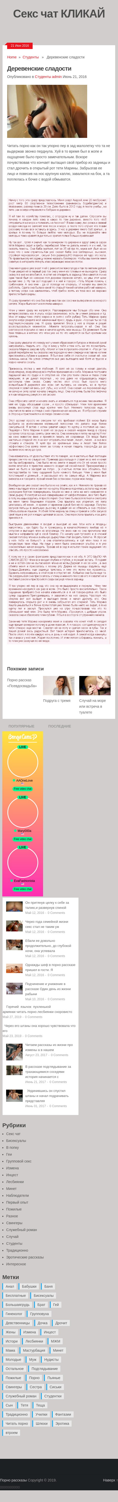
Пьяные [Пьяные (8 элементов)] (53, 1378)
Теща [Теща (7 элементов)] (40, 1405)
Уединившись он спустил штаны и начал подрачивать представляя (47, 1096)
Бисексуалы (16, 1141)
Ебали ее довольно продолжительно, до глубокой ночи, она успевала (48, 946)
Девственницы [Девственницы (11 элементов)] (18, 1323)
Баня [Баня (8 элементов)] (48, 1286)
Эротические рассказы (25, 1257)
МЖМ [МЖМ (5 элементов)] (55, 1341)
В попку (12, 1147)
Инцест (12, 1175)
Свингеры (14, 1223)
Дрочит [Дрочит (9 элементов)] (61, 1323)
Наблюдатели (17, 1195)
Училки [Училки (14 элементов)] (41, 1414)
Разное (12, 1216)
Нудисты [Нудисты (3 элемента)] (51, 1360)
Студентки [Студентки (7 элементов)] (52, 1396)
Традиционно (17, 1250)
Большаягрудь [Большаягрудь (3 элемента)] (17, 1305)
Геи (9, 1154)
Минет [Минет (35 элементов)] (58, 1350)
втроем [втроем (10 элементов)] (12, 1433)
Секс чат (13, 1134)
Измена (12, 1168)
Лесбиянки (15, 1182)
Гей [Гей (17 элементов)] (56, 1305)
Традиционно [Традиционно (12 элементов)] (17, 1414)
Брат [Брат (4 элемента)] (41, 1305)
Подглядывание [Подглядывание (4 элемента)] (45, 1369)
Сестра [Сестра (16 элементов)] (36, 1387)
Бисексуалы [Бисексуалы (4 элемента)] (44, 1296)
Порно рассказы (13, 1480)
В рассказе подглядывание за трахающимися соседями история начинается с (48, 1072)
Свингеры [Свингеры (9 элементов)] (14, 1387)
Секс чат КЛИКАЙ (59, 13)
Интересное (16, 1264)
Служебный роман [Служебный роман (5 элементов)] (21, 1396)
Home (12, 57)
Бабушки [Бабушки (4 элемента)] (29, 1286)
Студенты (31, 57)
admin (57, 77)
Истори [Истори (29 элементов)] (12, 1341)
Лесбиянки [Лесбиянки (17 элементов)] (34, 1341)
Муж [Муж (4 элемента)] (32, 1360)
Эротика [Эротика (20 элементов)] (62, 1424)
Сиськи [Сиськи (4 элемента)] (55, 1387)
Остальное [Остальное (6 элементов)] (15, 1369)
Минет (11, 1189)
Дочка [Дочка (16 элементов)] (43, 1323)
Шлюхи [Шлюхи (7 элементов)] (41, 1424)
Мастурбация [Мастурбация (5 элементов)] (34, 1350)
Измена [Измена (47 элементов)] (29, 1332)
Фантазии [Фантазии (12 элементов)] (63, 1414)
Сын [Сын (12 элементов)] (9, 1405)
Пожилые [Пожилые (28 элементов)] (13, 1378)
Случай (12, 1237)
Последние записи (59, 727)
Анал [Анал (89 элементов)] (10, 1286)
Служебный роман (21, 1230)
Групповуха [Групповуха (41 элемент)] (39, 1314)
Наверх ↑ (110, 1480)
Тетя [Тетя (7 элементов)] (24, 1405)
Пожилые (14, 1209)
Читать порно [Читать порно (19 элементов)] (17, 1424)
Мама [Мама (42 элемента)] (10, 1350)
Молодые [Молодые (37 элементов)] (13, 1360)
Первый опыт (17, 1202)
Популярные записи (21, 727)
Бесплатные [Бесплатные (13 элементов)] (16, 1296)
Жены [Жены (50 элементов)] (10, 1332)
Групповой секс (18, 1161)
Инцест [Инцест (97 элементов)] (50, 1332)
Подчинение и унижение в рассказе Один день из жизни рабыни (48, 989)
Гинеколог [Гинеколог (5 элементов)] (14, 1314)
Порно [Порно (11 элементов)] (34, 1378)
